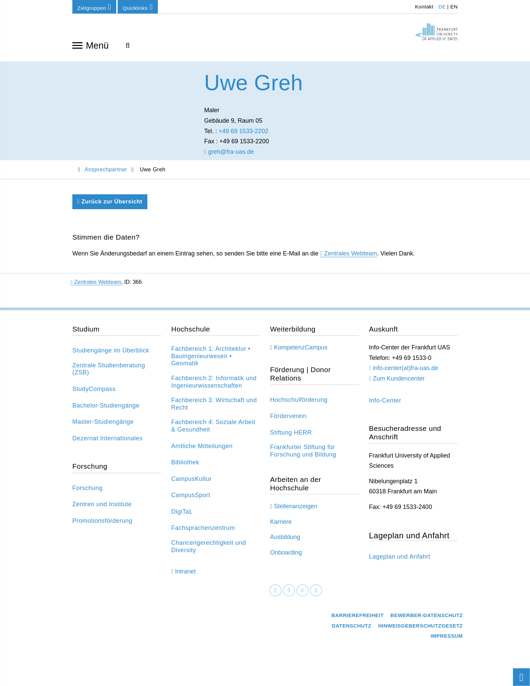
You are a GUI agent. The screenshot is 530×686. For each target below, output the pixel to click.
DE (442, 6)
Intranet (185, 576)
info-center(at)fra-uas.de (405, 373)
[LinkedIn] (289, 595)
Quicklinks (137, 7)
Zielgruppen (94, 7)
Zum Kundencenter (399, 383)
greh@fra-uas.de (229, 156)
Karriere (281, 526)
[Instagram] (302, 595)
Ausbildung (285, 542)
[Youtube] (316, 595)
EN (454, 6)
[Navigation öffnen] (77, 45)
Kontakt (423, 6)
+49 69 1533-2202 (243, 135)
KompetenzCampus (301, 352)
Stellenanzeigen (295, 511)
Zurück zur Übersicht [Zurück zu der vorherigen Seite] (109, 206)
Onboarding (286, 557)
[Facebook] (275, 595)
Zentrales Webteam (350, 258)
